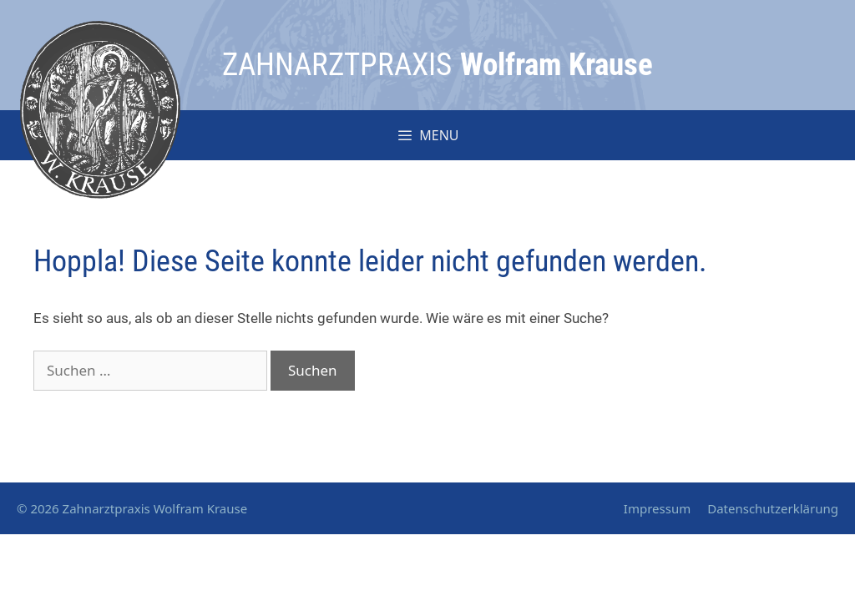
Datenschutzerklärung (772, 508)
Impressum (657, 508)
